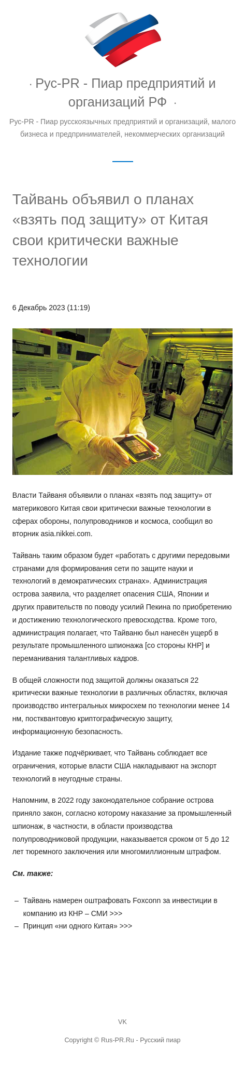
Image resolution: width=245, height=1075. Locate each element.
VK (122, 1022)
